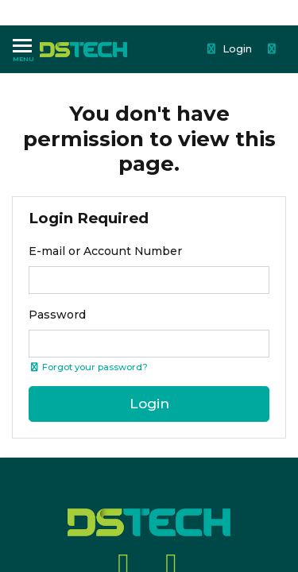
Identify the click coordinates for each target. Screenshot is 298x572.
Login (229, 48)
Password (57, 314)
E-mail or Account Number (105, 251)
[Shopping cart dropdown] (273, 49)
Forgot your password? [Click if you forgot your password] (88, 367)
